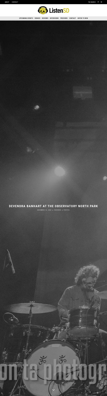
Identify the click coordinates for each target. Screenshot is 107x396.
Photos (67, 210)
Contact (15, 2)
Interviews (54, 18)
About (7, 2)
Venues (37, 18)
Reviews (45, 18)
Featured (57, 210)
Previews (64, 18)
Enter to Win (83, 18)
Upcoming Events (26, 18)
